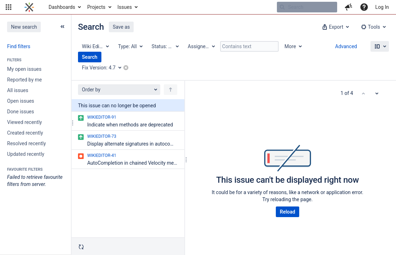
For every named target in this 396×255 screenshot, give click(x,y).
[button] (8, 7)
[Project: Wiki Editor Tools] (95, 46)
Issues (124, 7)
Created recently (25, 133)
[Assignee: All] (201, 46)
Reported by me (24, 80)
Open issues (20, 101)
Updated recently (25, 154)
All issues (17, 90)
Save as (121, 27)
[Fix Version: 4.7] (104, 67)
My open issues (24, 69)
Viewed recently (24, 122)
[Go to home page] (29, 7)
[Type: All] (130, 46)
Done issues (20, 111)
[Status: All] (165, 46)
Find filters (18, 46)
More (290, 46)
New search (24, 27)
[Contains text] (249, 46)
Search (89, 57)
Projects (96, 7)
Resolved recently (26, 143)
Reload (287, 212)
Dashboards (62, 7)
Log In (382, 7)
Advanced (346, 46)
